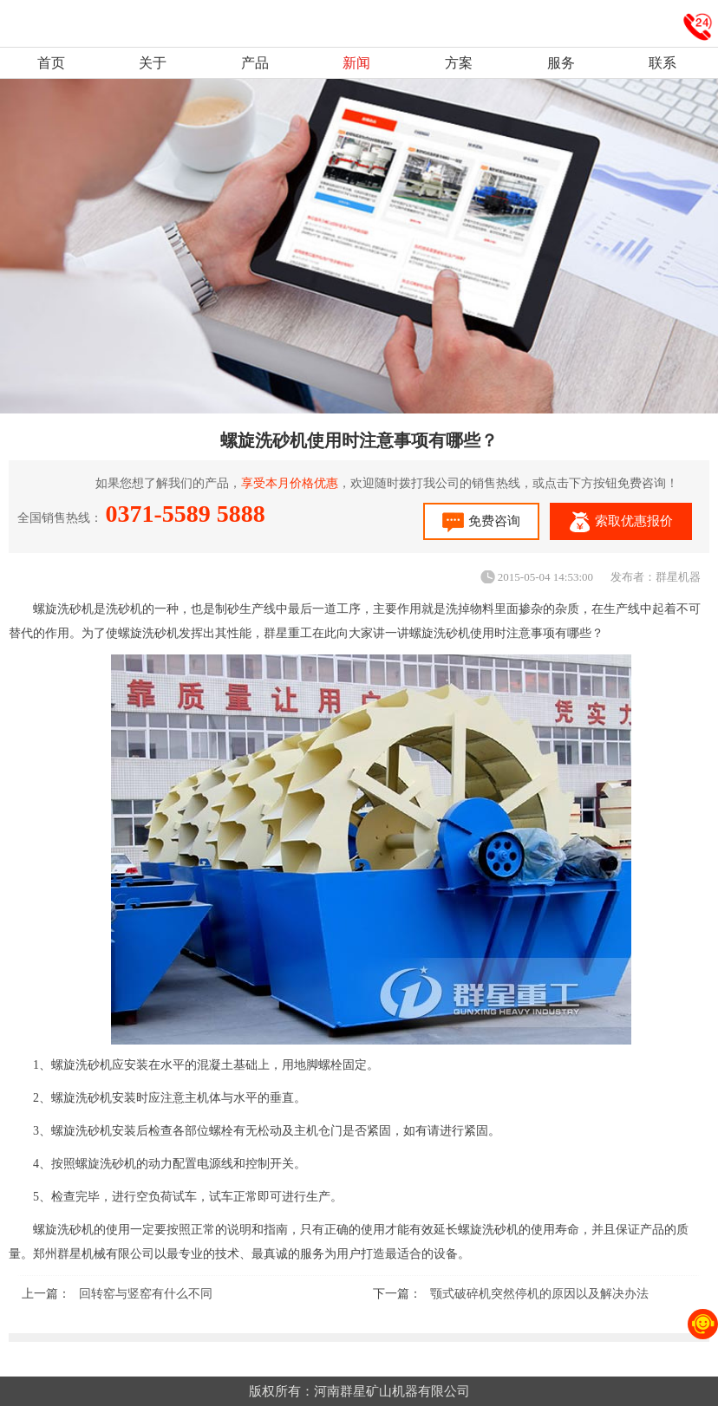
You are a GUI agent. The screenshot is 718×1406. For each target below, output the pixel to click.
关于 (152, 62)
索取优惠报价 (621, 522)
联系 (662, 62)
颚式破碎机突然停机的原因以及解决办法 (539, 1293)
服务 (561, 62)
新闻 (356, 62)
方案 (459, 62)
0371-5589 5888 (185, 513)
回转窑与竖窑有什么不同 (145, 1293)
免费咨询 (481, 522)
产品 (255, 62)
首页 (51, 62)
